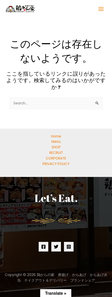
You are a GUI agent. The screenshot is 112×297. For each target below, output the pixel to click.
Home (56, 136)
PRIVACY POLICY (56, 164)
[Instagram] (69, 247)
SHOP (56, 147)
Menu (56, 141)
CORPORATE (56, 158)
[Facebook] (43, 247)
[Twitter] (56, 247)
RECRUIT (56, 152)
